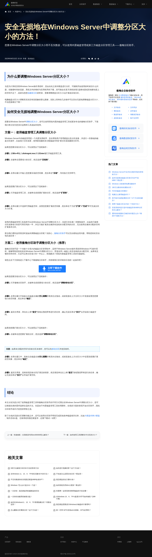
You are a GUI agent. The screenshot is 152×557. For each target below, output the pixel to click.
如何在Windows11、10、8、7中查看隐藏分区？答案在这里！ (31, 503)
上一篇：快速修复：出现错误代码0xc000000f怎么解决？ (28, 435)
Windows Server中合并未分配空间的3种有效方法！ (127, 173)
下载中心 (128, 4)
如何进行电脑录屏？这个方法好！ (68, 468)
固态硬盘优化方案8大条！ (65, 479)
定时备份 (133, 111)
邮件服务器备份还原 (124, 99)
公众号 (139, 542)
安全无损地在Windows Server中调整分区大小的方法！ (45, 12)
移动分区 (55, 349)
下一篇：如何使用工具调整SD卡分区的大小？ (80, 435)
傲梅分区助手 (60, 233)
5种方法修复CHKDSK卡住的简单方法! (25, 468)
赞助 (119, 542)
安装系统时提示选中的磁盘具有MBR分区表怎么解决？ (127, 209)
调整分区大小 (32, 122)
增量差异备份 (135, 114)
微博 (129, 542)
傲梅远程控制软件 (124, 148)
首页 (70, 4)
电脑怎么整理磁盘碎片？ (121, 194)
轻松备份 (18, 542)
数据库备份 (118, 114)
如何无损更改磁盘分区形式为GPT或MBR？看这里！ (125, 179)
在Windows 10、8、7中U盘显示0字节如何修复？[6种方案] (75, 498)
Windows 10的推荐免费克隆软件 (124, 184)
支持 (143, 4)
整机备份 (117, 111)
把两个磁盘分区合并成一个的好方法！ (126, 204)
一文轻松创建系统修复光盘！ (21, 497)
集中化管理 (134, 118)
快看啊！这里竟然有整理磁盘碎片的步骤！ (72, 491)
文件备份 (117, 107)
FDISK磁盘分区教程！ (120, 191)
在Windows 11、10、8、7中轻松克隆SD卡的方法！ (30, 474)
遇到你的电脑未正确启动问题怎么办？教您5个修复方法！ (127, 214)
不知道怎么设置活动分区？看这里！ (69, 474)
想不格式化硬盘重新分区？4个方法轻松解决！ (127, 199)
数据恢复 (96, 4)
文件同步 (133, 107)
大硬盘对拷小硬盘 (92, 416)
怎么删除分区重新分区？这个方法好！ (25, 510)
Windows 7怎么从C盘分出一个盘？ (24, 485)
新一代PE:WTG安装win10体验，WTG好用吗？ (73, 510)
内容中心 (18, 12)
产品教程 (85, 542)
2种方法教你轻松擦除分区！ (122, 187)
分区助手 (82, 4)
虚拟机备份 (118, 118)
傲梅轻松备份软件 (124, 128)
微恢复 (29, 542)
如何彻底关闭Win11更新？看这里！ (69, 485)
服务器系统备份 (126, 97)
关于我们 (63, 542)
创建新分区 (32, 93)
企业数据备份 (124, 95)
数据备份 (112, 4)
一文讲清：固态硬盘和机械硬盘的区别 (25, 491)
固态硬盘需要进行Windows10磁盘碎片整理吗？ (73, 504)
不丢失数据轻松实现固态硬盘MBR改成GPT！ (27, 479)
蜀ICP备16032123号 (68, 554)
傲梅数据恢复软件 (124, 138)
